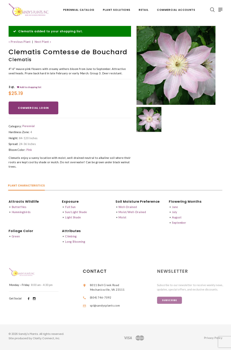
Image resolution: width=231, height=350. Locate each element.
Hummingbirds (21, 211)
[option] (176, 65)
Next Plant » (43, 41)
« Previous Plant (20, 41)
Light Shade (73, 216)
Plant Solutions (116, 10)
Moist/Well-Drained (132, 211)
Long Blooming (75, 240)
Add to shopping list (29, 87)
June (175, 206)
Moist (123, 216)
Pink (29, 149)
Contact (98, 270)
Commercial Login (33, 108)
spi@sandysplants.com (107, 303)
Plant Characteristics (27, 185)
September (179, 221)
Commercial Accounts (176, 10)
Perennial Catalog (78, 10)
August (177, 216)
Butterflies (19, 206)
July (174, 211)
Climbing (71, 235)
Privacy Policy (213, 336)
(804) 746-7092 (103, 295)
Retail (144, 10)
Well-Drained (128, 206)
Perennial (28, 126)
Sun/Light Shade (76, 211)
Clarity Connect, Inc (46, 337)
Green (16, 235)
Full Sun (70, 206)
